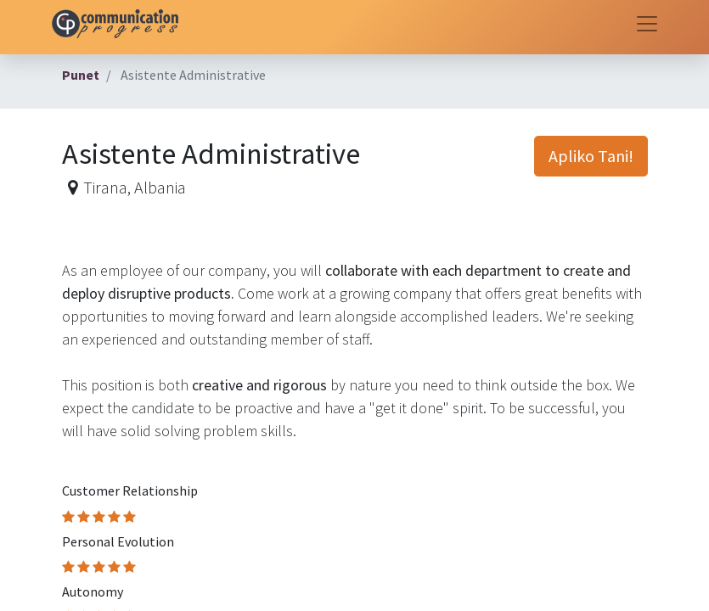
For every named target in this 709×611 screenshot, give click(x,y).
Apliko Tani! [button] (591, 155)
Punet (80, 74)
